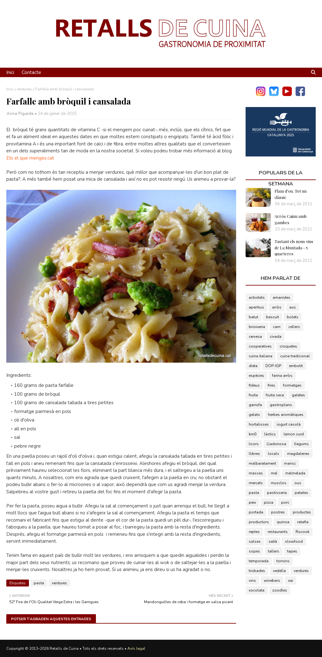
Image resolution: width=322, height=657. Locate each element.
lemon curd (294, 434)
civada (275, 336)
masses (256, 473)
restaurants (278, 531)
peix (252, 502)
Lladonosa (276, 443)
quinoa (283, 521)
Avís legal (136, 648)
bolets (292, 317)
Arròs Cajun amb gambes (291, 219)
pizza (268, 502)
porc (285, 502)
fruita (253, 395)
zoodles (279, 590)
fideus (254, 385)
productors (259, 521)
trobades (257, 570)
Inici (9, 89)
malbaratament (262, 463)
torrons (283, 561)
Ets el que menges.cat (30, 158)
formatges (292, 385)
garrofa (255, 404)
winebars (272, 580)
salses (255, 541)
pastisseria (277, 492)
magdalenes (298, 453)
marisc (290, 463)
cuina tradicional (295, 356)
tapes (292, 551)
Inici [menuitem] (10, 72)
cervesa (255, 336)
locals (273, 453)
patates (301, 492)
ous (297, 482)
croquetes (288, 346)
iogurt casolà (289, 424)
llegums (301, 443)
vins (252, 580)
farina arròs (282, 375)
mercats (256, 482)
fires (271, 385)
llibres (254, 453)
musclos (278, 482)
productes (302, 512)
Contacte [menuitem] (31, 72)
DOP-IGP (273, 365)
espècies (256, 375)
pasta (39, 583)
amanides (281, 297)
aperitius (256, 307)
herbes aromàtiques (285, 414)
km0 (252, 434)
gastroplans (281, 404)
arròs (276, 307)
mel (274, 473)
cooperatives (260, 346)
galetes (298, 395)
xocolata (256, 590)
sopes (254, 551)
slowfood (294, 541)
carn (276, 326)
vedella (279, 570)
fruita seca (275, 395)
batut (253, 317)
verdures (24, 89)
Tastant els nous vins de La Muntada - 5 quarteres (294, 247)
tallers (273, 551)
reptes (254, 531)
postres (278, 512)
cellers (294, 326)
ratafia (302, 521)
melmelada (295, 473)
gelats (254, 414)
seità (273, 541)
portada (256, 512)
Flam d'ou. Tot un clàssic (291, 194)
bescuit (272, 317)
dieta (253, 365)
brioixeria (257, 326)
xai (290, 580)
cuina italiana (260, 356)
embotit (296, 365)
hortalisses (259, 424)
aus (292, 307)
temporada (259, 561)
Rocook (302, 531)
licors (254, 443)
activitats (257, 297)
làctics (270, 434)
